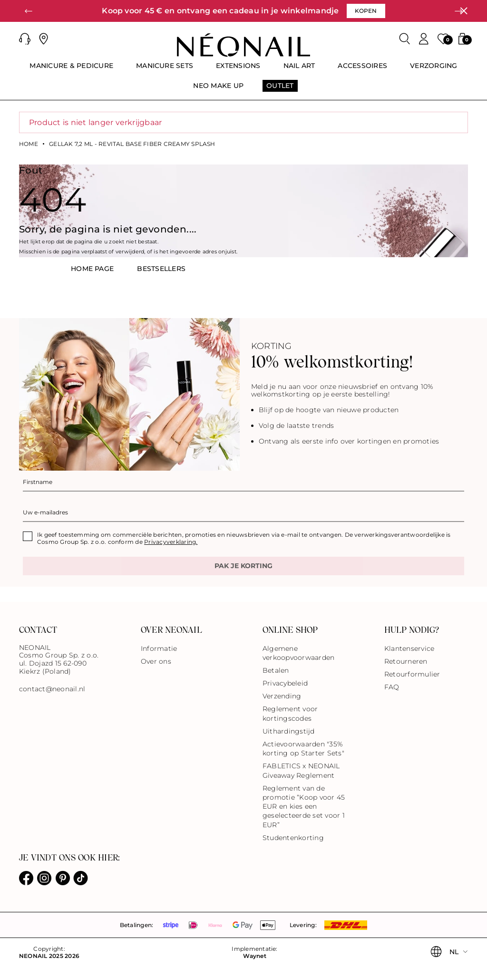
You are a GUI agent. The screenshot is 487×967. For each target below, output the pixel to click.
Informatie (159, 648)
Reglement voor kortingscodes (290, 713)
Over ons (156, 661)
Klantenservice (409, 648)
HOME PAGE (92, 268)
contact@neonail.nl (52, 689)
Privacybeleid (285, 683)
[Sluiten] (464, 11)
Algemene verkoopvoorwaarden (298, 653)
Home (28, 144)
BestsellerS (161, 268)
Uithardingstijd (289, 731)
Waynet (254, 956)
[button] (28, 10)
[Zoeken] (404, 39)
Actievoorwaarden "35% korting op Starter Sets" (303, 748)
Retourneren (406, 661)
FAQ (391, 687)
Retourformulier (412, 674)
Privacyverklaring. (170, 541)
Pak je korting (243, 565)
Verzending (282, 696)
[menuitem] (71, 70)
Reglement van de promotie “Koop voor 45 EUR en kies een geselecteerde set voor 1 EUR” (304, 806)
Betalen (276, 670)
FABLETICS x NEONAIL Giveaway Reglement (301, 770)
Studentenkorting (293, 837)
